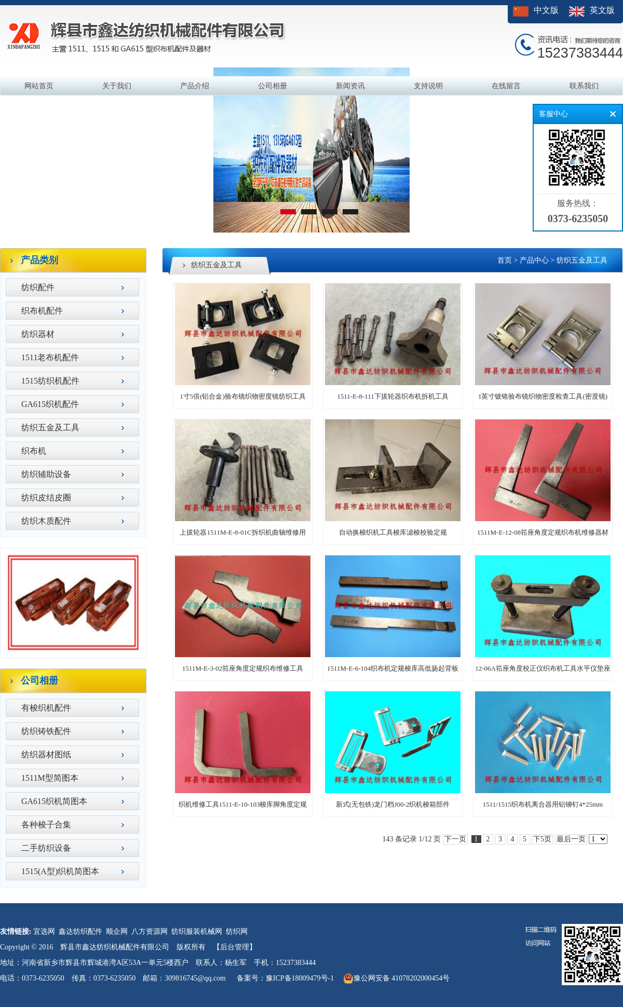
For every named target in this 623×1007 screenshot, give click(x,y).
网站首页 (38, 86)
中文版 (546, 10)
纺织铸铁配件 (46, 731)
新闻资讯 (350, 86)
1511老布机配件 (50, 357)
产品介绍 (194, 86)
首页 (504, 260)
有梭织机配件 (46, 707)
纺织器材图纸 (46, 754)
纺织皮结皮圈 (46, 497)
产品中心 (534, 260)
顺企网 (117, 931)
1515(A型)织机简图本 (60, 871)
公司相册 (272, 86)
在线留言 (506, 86)
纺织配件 (38, 287)
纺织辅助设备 (46, 474)
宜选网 (44, 931)
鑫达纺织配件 (80, 931)
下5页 (542, 839)
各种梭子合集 (46, 824)
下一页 (455, 839)
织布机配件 (42, 310)
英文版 (602, 10)
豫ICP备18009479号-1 (300, 978)
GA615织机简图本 (54, 801)
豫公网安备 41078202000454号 (396, 978)
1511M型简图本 (49, 777)
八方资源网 (149, 931)
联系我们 (584, 86)
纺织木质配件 (46, 520)
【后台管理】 (234, 947)
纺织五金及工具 (50, 427)
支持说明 (428, 86)
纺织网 (237, 931)
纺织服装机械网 (196, 931)
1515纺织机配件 (50, 380)
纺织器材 (38, 334)
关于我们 (116, 86)
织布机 (33, 450)
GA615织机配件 (50, 404)
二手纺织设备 (46, 847)
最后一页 (571, 839)
